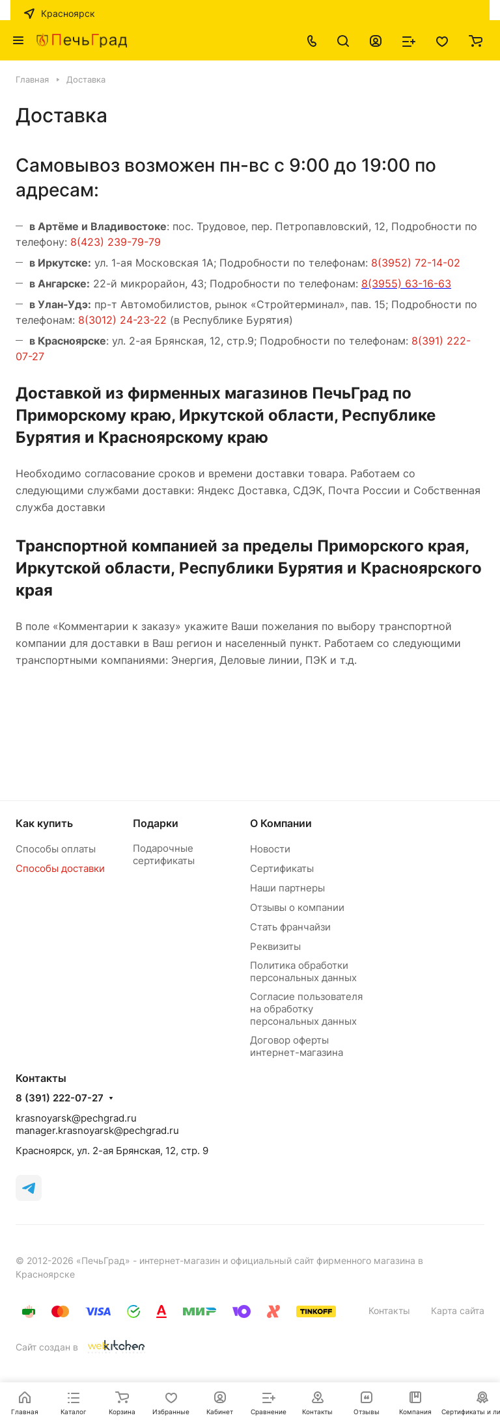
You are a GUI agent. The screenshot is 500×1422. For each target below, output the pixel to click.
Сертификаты (282, 868)
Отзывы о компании (297, 907)
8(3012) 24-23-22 (122, 319)
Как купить (44, 823)
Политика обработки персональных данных (303, 971)
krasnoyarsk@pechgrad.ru (76, 1118)
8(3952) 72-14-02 (415, 262)
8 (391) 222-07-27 (60, 1098)
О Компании (281, 823)
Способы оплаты (56, 849)
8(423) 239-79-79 (115, 241)
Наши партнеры (287, 888)
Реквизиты (275, 946)
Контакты (389, 1310)
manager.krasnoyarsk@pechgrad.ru (97, 1130)
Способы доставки (60, 868)
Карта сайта (457, 1310)
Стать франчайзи (290, 927)
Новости (270, 849)
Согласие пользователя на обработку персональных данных (306, 1008)
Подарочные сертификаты (164, 854)
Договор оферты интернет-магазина (296, 1046)
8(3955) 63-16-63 (406, 283)
